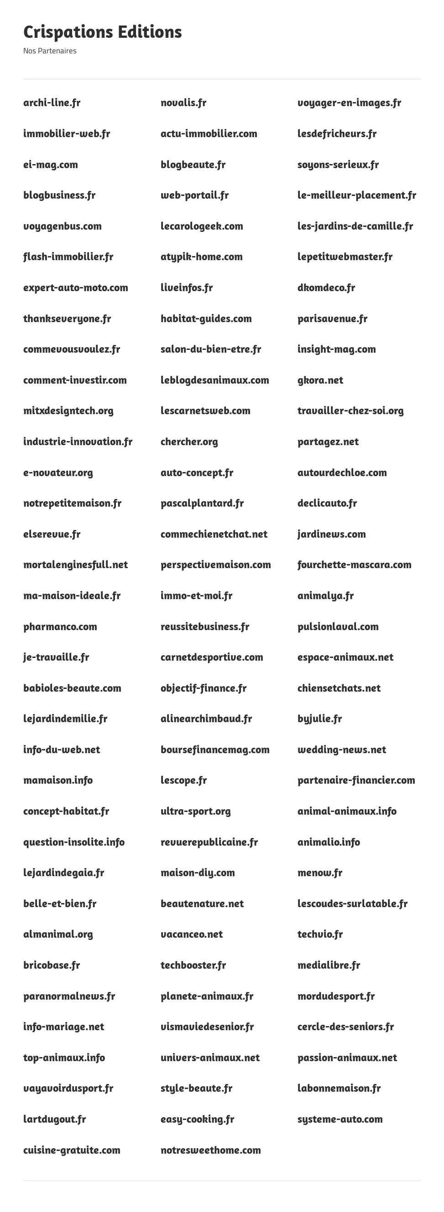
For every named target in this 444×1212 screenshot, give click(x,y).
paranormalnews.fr (69, 995)
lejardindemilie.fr (65, 718)
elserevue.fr (52, 533)
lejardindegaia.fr (63, 872)
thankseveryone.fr (67, 318)
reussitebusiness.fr (205, 626)
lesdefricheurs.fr (337, 133)
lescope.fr (184, 779)
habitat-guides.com (206, 318)
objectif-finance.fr (204, 687)
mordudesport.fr (336, 995)
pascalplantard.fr (202, 502)
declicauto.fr (327, 502)
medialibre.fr (329, 964)
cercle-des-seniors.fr (346, 1026)
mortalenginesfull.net (75, 564)
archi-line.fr (52, 102)
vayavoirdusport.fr (68, 1087)
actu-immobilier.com (209, 133)
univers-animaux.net (210, 1057)
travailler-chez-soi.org (351, 410)
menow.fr (320, 872)
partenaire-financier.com (356, 779)
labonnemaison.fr (339, 1087)
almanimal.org (58, 933)
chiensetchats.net (339, 687)
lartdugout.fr (54, 1118)
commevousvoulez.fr (71, 348)
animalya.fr (326, 595)
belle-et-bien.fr (60, 903)
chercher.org (189, 441)
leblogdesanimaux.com (215, 379)
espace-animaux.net (345, 656)
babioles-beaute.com (72, 687)
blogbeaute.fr (193, 164)
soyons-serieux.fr (338, 164)
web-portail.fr (195, 194)
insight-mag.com (337, 348)
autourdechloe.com (342, 472)
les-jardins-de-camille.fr (355, 225)
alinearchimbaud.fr (206, 718)
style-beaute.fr (197, 1087)
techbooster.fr (193, 964)
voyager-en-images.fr (350, 102)
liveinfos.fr (187, 287)
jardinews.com (332, 533)
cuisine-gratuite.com (71, 1149)
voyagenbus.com (62, 225)
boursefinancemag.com (215, 749)
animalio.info (329, 841)
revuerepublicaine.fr (209, 841)
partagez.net (328, 441)
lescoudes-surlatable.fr (353, 903)
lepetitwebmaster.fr (345, 256)
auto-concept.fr (197, 472)
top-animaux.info (64, 1057)
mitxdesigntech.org (68, 410)
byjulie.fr (320, 718)
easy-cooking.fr (198, 1118)
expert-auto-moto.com (75, 287)
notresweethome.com (211, 1149)
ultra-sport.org (196, 810)
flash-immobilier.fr (68, 256)
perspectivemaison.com (216, 564)
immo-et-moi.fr (197, 595)
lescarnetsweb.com (206, 410)
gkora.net (320, 379)
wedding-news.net (342, 749)
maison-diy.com (198, 872)
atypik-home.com (202, 256)
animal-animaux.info (347, 810)
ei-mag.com (50, 164)
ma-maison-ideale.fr (72, 595)
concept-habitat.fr (66, 810)
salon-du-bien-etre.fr (211, 348)
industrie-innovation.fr (78, 441)
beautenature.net (202, 903)
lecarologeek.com (202, 225)
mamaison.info (58, 779)
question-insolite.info (74, 841)
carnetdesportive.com (212, 656)
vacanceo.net (192, 933)
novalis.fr (184, 102)
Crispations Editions (102, 31)
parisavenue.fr (333, 318)
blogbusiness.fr (59, 194)
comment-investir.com (75, 379)
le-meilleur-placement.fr (357, 194)
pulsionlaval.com (338, 626)
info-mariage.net (63, 1026)
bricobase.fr (51, 964)
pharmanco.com (60, 626)
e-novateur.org (58, 472)
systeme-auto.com (340, 1118)
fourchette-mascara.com (355, 564)
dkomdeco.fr (326, 287)
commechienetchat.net (214, 533)
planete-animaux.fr (207, 995)
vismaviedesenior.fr (207, 1026)
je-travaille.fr (56, 656)
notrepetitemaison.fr (72, 502)
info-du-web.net (61, 749)
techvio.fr (320, 933)
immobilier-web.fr (66, 133)
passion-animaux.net (347, 1057)
